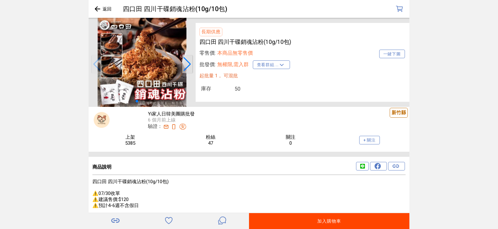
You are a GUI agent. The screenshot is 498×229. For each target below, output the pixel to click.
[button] (97, 64)
